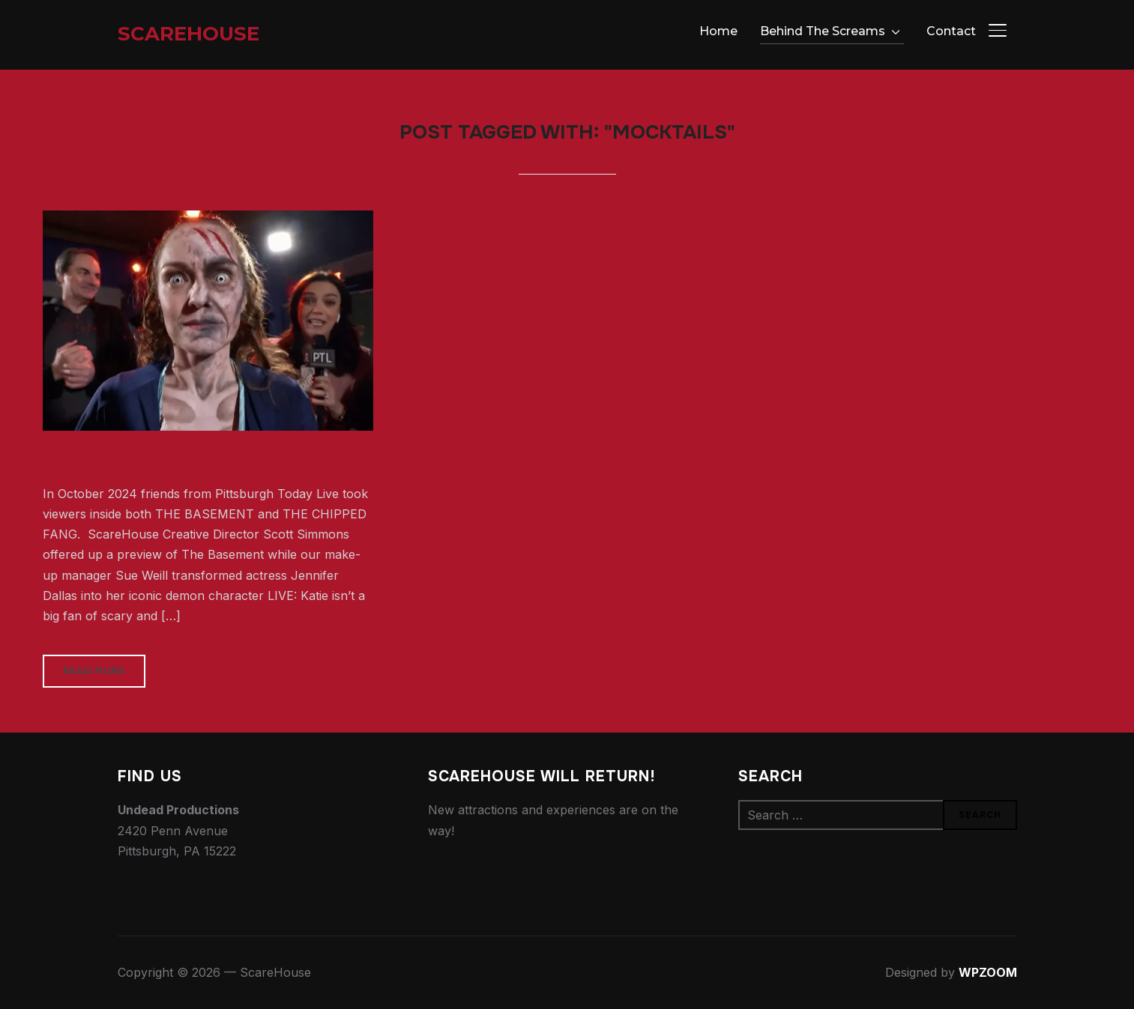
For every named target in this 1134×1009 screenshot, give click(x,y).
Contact (951, 31)
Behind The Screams (822, 31)
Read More (94, 671)
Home (718, 31)
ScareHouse (188, 34)
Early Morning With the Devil (164, 457)
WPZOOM (988, 972)
